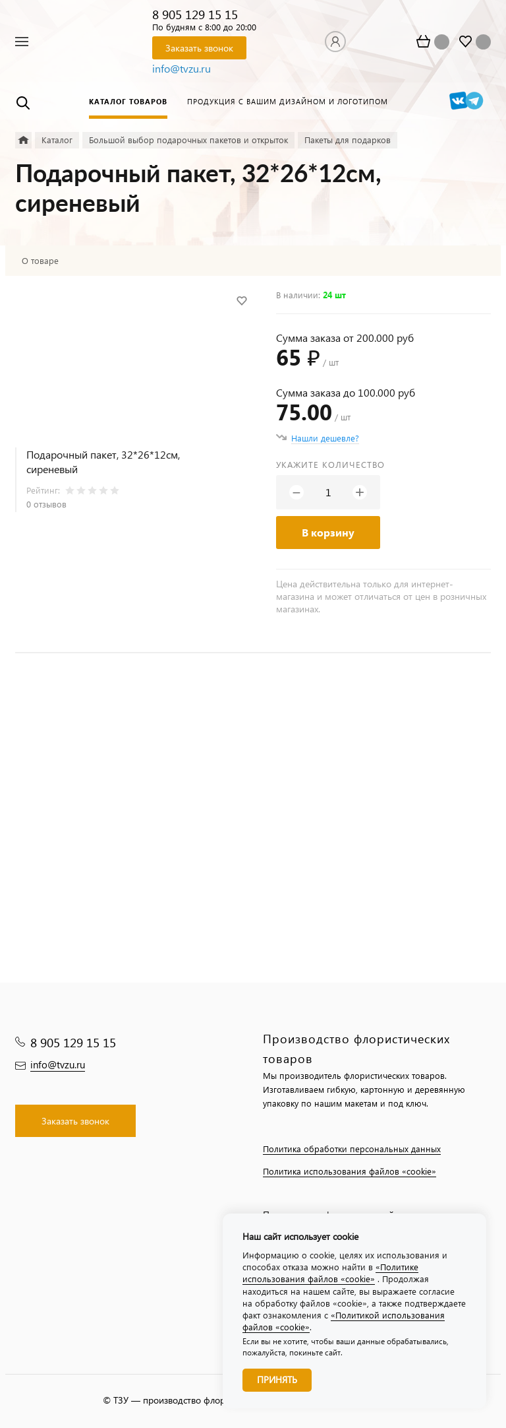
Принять (277, 1379)
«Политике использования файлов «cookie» (330, 1272)
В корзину (328, 532)
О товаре (40, 260)
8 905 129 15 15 (195, 14)
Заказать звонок (199, 48)
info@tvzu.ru (181, 68)
